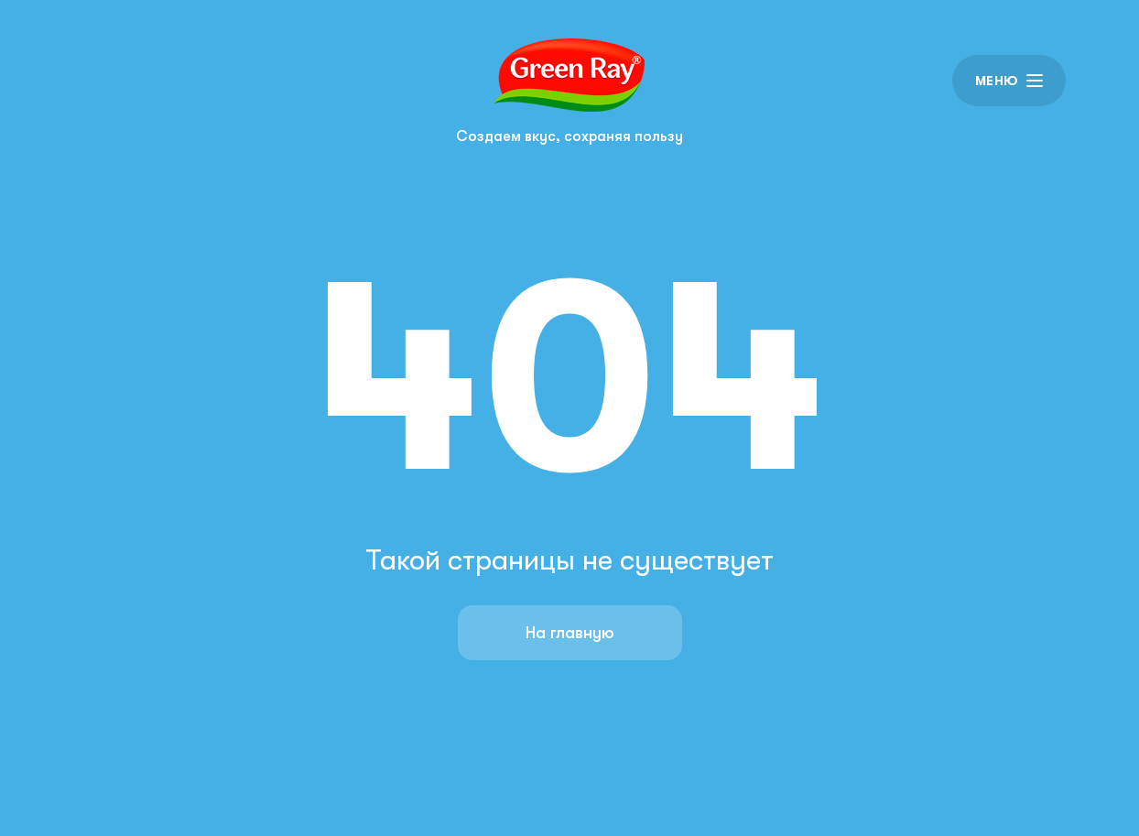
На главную (570, 633)
